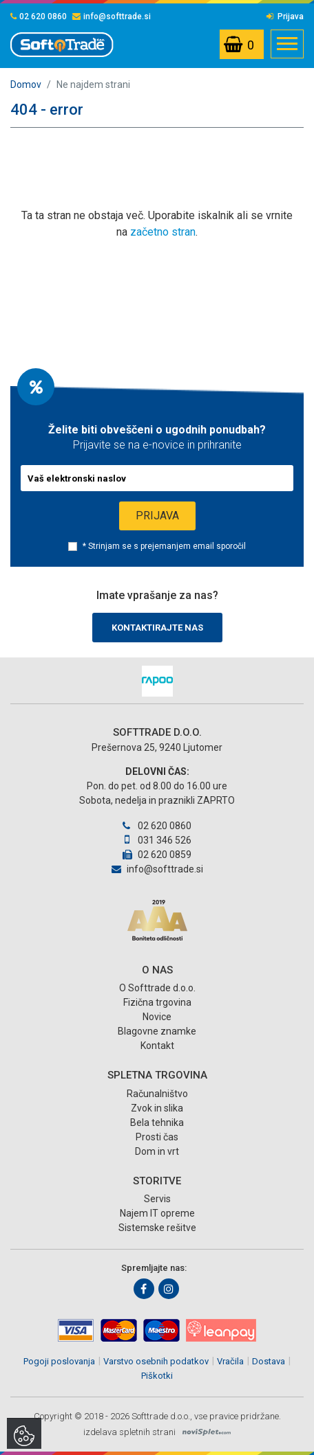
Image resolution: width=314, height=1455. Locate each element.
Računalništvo (157, 1093)
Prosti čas (157, 1136)
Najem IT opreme (157, 1213)
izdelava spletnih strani (129, 1432)
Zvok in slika (157, 1108)
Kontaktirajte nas (157, 627)
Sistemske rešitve (157, 1227)
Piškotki (157, 1376)
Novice (157, 1016)
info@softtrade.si (111, 16)
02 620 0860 (38, 16)
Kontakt (157, 1045)
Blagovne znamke (157, 1031)
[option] (157, 681)
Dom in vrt (157, 1151)
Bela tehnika (157, 1122)
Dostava (268, 1361)
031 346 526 (157, 840)
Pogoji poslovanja (59, 1361)
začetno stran (163, 231)
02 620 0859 (157, 854)
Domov (25, 84)
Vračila (230, 1361)
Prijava (285, 16)
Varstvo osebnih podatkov (156, 1361)
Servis (157, 1198)
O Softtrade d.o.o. (157, 987)
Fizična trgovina (157, 1002)
